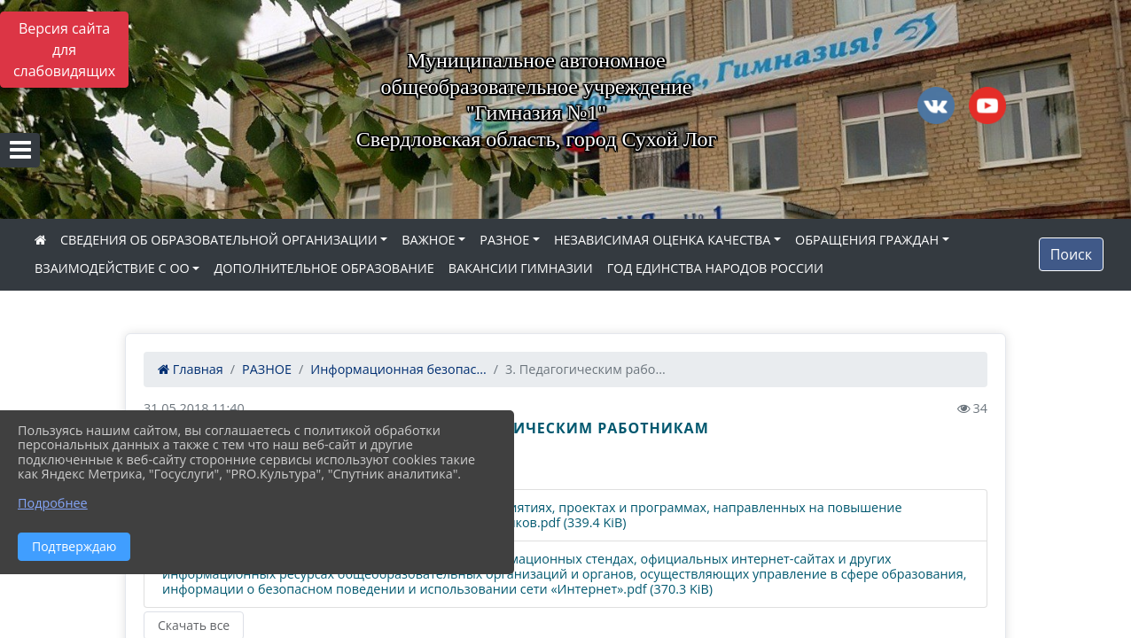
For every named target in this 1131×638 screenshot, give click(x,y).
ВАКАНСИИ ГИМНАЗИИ (520, 268)
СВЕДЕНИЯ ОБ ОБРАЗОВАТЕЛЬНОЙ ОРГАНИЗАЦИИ (219, 239)
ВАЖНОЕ (428, 239)
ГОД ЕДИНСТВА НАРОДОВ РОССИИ (715, 268)
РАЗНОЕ (504, 239)
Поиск (1071, 254)
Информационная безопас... (398, 369)
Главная (190, 369)
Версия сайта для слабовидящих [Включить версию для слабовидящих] (64, 50)
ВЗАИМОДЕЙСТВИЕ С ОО (112, 268)
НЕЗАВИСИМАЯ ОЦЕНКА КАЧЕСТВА (662, 239)
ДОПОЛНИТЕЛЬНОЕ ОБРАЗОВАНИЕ (323, 268)
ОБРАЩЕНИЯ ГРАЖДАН (867, 239)
